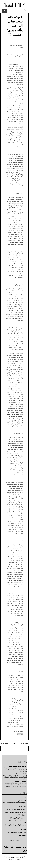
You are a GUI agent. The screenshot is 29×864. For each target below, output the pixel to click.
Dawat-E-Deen (14, 5)
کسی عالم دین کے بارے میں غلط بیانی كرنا (16, 832)
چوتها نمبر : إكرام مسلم (21, 781)
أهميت (24, 797)
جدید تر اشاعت (4, 743)
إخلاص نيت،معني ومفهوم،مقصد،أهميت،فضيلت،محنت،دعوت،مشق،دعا (14, 802)
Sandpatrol (12, 857)
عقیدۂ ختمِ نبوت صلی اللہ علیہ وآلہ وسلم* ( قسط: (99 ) (14, 26)
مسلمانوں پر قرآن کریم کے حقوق (18, 818)
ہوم (14, 743)
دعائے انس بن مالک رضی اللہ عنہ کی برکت (15, 812)
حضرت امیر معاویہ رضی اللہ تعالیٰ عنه (16, 809)
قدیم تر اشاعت (24, 743)
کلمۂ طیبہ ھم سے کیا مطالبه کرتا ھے (18, 766)
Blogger (10, 840)
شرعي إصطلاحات (21, 815)
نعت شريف (23, 829)
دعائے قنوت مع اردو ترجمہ (20, 773)
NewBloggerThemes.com (14, 859)
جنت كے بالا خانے (22, 806)
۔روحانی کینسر (22, 835)
